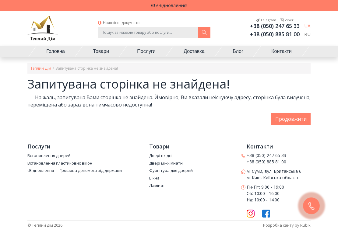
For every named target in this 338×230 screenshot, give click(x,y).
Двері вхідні (160, 155)
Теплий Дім (40, 68)
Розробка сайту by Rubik (287, 225)
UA (307, 26)
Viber (287, 20)
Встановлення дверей (49, 155)
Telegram (266, 20)
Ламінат (157, 185)
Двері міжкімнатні (166, 163)
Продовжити (291, 119)
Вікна (154, 178)
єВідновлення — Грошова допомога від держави (74, 170)
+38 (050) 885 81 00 (275, 34)
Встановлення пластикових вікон (59, 163)
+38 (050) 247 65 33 (275, 26)
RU (307, 34)
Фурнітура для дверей (171, 170)
